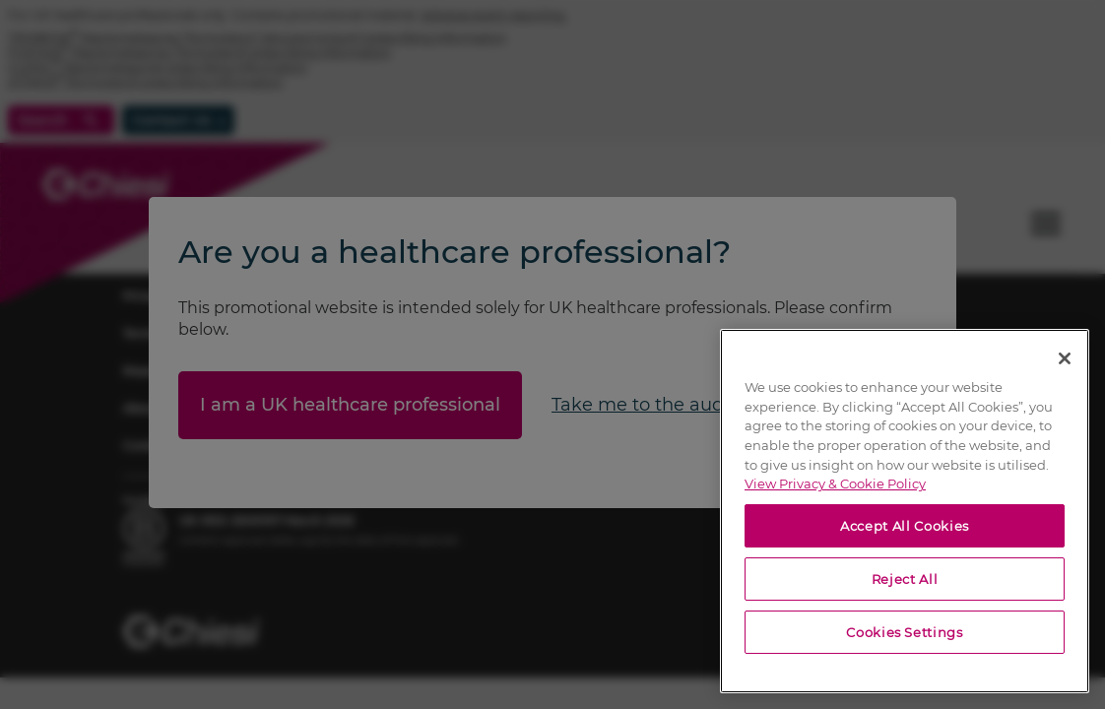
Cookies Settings (904, 632)
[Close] (1064, 358)
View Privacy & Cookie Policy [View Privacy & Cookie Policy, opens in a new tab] (835, 483)
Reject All (905, 579)
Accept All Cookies (904, 526)
